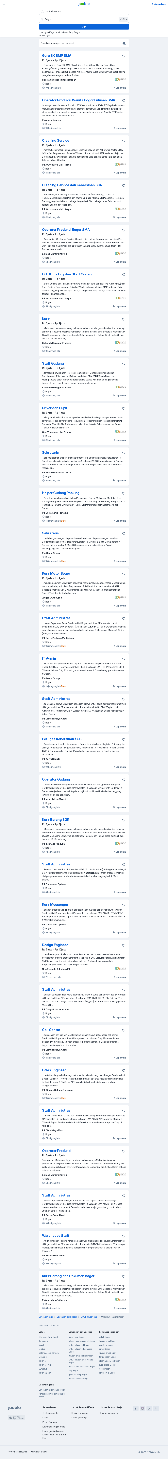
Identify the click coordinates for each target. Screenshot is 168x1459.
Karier (45, 1417)
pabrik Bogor (104, 1337)
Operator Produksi (56, 1151)
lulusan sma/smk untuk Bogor (82, 1341)
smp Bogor (73, 1370)
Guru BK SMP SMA (56, 56)
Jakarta (42, 1361)
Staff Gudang (53, 363)
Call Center (51, 1030)
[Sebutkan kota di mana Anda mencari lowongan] (84, 19)
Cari (84, 26)
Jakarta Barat (45, 1373)
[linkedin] (156, 1408)
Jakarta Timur (45, 1365)
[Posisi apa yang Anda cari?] (84, 11)
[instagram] (142, 1408)
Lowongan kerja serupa (53, 1426)
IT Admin (49, 658)
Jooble (156, 1452)
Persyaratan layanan (17, 1451)
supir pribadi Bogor (107, 1365)
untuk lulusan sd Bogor (79, 1345)
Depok (41, 1345)
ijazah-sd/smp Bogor (78, 1374)
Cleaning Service (55, 140)
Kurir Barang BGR (55, 820)
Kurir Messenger (55, 904)
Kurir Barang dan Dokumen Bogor (68, 1276)
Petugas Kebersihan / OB (61, 739)
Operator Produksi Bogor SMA (66, 230)
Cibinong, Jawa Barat (48, 1337)
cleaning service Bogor (109, 1361)
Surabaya (43, 1369)
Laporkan (119, 87)
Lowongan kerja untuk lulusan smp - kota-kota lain (54, 1434)
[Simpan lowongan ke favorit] (124, 56)
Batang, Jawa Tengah (49, 1353)
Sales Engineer (54, 1070)
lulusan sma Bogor (107, 1341)
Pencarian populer (49, 1325)
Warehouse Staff (55, 1236)
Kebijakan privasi (39, 1451)
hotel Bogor (104, 1369)
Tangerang (43, 1341)
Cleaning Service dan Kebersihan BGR (72, 185)
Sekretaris (50, 452)
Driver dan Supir (54, 408)
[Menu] (4, 4)
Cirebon (42, 1349)
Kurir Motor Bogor (56, 573)
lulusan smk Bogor (107, 1353)
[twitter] (149, 1408)
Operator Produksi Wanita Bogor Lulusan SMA (78, 100)
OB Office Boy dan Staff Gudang (67, 274)
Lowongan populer (109, 1413)
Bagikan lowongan (80, 1413)
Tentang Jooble (50, 1413)
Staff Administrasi (56, 618)
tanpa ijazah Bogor (107, 1357)
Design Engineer (55, 945)
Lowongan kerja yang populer (52, 1390)
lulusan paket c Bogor (78, 1378)
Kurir (46, 319)
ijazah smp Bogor (76, 1337)
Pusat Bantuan (49, 1422)
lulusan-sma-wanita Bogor (81, 1356)
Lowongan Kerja (79, 1417)
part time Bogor (106, 1345)
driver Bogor (104, 1349)
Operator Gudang (56, 779)
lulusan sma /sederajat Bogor (82, 1366)
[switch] (125, 43)
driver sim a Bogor (107, 1373)
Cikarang (43, 1357)
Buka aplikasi (159, 4)
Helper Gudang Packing (60, 493)
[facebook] (136, 1408)
